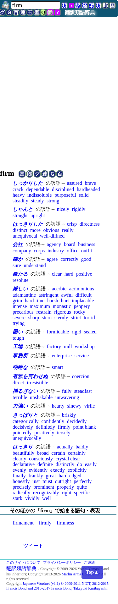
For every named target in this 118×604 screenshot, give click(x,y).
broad (42, 453)
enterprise (62, 355)
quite (82, 487)
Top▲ (92, 572)
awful (66, 295)
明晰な (20, 367)
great (51, 475)
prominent (44, 487)
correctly (69, 259)
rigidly (79, 209)
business (86, 244)
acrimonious (81, 288)
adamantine (24, 295)
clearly (19, 458)
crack (18, 189)
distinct (20, 230)
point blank (84, 427)
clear (57, 274)
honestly (21, 481)
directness (90, 224)
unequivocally (27, 438)
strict (76, 317)
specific (82, 492)
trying (19, 323)
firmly (64, 427)
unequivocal (25, 236)
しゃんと (23, 209)
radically (21, 492)
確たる (20, 274)
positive (84, 274)
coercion (80, 376)
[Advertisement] (59, 92)
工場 (18, 346)
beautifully (23, 453)
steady (37, 200)
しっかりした (28, 183)
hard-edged (70, 475)
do (79, 464)
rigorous (62, 312)
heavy (19, 195)
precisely (22, 487)
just (36, 481)
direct (18, 382)
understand (35, 265)
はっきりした (28, 224)
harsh (52, 300)
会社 (18, 244)
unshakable (41, 397)
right (66, 492)
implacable (83, 300)
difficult (84, 295)
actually (65, 446)
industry (56, 250)
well (46, 498)
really (67, 230)
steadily (20, 200)
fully (66, 391)
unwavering (67, 397)
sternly (61, 317)
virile (89, 406)
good (86, 259)
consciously (41, 458)
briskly (69, 415)
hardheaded (88, 189)
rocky (79, 312)
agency (54, 244)
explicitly (77, 470)
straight (20, 215)
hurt (65, 300)
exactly (57, 470)
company (22, 250)
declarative (24, 464)
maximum (40, 306)
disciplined (63, 189)
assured (74, 183)
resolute (21, 280)
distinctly (65, 464)
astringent (49, 295)
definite (45, 464)
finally (19, 475)
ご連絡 (89, 562)
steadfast (83, 391)
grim (17, 300)
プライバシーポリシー (62, 562)
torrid (89, 317)
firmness (65, 522)
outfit (86, 250)
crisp (72, 224)
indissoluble (39, 195)
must (47, 481)
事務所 (20, 355)
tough (18, 338)
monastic (62, 306)
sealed (90, 331)
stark (17, 498)
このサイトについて (23, 562)
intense (20, 306)
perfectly (83, 481)
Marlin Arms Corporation (81, 574)
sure (17, 265)
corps (39, 250)
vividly (32, 498)
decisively (23, 427)
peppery (82, 306)
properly (65, 487)
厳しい (20, 288)
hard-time (34, 300)
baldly (82, 446)
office (72, 250)
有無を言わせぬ (30, 376)
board (69, 244)
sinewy (74, 406)
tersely (63, 432)
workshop (84, 346)
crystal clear (68, 458)
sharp (33, 317)
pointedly (22, 432)
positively (44, 432)
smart (57, 367)
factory (54, 346)
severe (19, 317)
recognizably (46, 492)
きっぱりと (25, 415)
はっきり (23, 446)
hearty (58, 406)
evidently (38, 470)
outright (63, 481)
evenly (19, 470)
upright (38, 215)
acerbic (59, 288)
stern (47, 317)
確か (18, 259)
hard (69, 274)
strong (53, 200)
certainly (77, 453)
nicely (63, 209)
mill (68, 346)
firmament (23, 522)
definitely (45, 427)
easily (91, 464)
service (82, 355)
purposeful (65, 195)
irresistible (37, 382)
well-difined (52, 236)
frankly (36, 475)
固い (18, 331)
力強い (20, 406)
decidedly (77, 421)
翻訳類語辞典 (80, 12)
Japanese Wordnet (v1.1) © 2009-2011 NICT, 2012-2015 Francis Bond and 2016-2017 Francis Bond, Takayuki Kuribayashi (57, 585)
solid (83, 195)
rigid (76, 331)
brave (90, 183)
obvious (51, 230)
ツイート (33, 545)
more (35, 230)
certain (58, 453)
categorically (26, 421)
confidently (52, 421)
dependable (37, 189)
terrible (20, 397)
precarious (23, 312)
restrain (43, 312)
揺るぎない (25, 391)
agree (52, 259)
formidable (58, 331)
